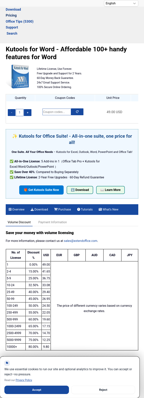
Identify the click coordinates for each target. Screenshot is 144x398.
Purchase (62, 189)
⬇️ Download (80, 169)
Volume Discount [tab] (19, 201)
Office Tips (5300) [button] (77, 15)
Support (103, 15)
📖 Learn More (110, 169)
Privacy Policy (24, 380)
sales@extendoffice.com (80, 220)
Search (121, 15)
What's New (108, 189)
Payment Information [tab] (52, 201)
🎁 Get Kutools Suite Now (41, 169)
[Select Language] (121, 3)
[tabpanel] (72, 218)
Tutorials (85, 189)
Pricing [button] (52, 15)
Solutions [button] (13, 15)
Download (33, 15)
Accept (36, 390)
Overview (17, 189)
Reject (103, 390)
